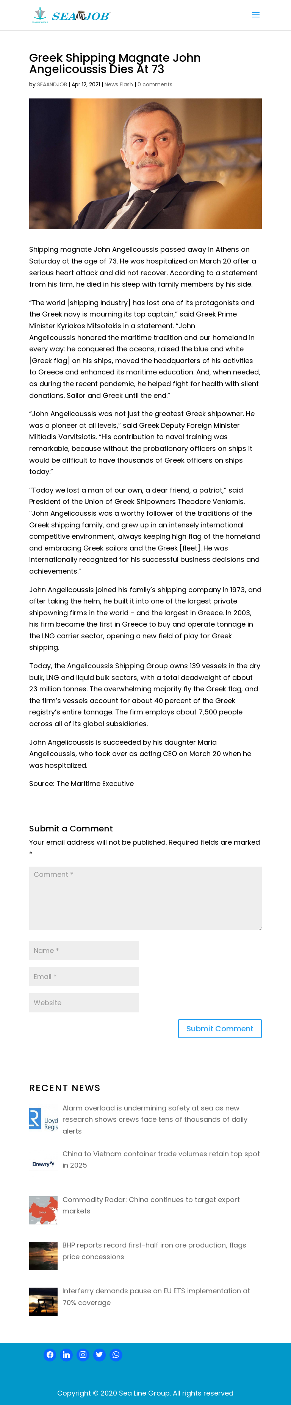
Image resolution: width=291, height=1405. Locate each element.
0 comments (155, 84)
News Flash (119, 84)
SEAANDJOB (52, 84)
